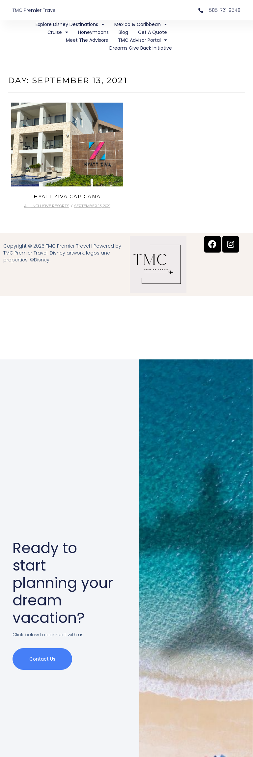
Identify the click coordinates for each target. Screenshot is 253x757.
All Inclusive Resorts (46, 206)
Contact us (42, 660)
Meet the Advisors (87, 40)
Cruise (57, 32)
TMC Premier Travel (35, 10)
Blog (123, 32)
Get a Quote (152, 32)
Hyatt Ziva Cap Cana (67, 196)
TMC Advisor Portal (142, 40)
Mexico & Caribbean (140, 24)
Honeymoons (93, 32)
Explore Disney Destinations (70, 24)
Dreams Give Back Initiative (140, 48)
